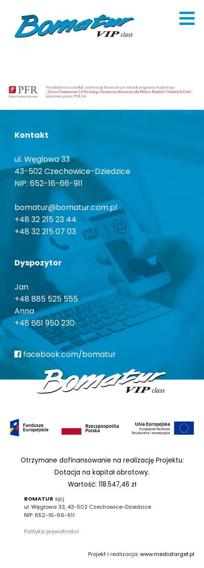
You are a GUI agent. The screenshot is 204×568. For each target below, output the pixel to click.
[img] (187, 18)
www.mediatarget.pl (167, 554)
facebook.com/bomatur (65, 354)
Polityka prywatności (51, 531)
